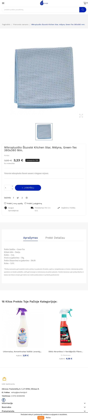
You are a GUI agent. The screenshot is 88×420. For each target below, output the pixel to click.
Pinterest (27, 198)
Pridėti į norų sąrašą (13, 203)
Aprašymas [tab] (30, 237)
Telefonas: (6, 396)
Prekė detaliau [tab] (55, 237)
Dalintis (14, 198)
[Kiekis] (7, 188)
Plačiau (48, 417)
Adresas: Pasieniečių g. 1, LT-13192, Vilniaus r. (20, 389)
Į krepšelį (29, 188)
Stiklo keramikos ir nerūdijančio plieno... (66, 352)
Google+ (23, 198)
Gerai (41, 418)
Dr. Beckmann (65, 355)
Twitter (18, 198)
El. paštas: (6, 392)
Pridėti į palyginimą (33, 203)
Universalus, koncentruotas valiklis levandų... (22, 352)
